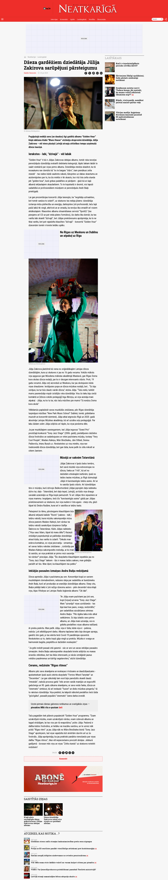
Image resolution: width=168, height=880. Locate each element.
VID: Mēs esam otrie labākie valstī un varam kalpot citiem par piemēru (62, 862)
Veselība (92, 19)
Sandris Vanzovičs (30, 73)
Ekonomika (101, 19)
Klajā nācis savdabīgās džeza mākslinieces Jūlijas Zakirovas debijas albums (33, 821)
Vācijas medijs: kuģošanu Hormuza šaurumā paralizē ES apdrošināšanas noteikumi (129, 115)
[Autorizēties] (165, 19)
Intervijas (54, 19)
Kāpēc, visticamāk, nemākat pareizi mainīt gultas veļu (130, 101)
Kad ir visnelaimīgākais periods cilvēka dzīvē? (127, 64)
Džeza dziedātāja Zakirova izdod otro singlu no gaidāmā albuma (53, 820)
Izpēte (72, 19)
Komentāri (64, 19)
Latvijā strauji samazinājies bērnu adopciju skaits (53, 876)
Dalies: (54, 753)
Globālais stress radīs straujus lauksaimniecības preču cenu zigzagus (61, 841)
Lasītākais (113, 58)
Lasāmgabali (81, 19)
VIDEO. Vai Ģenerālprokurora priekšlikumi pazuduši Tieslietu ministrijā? (63, 869)
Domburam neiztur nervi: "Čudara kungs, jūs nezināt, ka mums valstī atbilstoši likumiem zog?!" (129, 91)
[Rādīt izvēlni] (2, 19)
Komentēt (63, 759)
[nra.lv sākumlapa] (47, 8)
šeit (60, 707)
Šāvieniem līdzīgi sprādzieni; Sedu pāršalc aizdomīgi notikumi (130, 77)
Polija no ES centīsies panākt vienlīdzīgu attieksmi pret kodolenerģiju (62, 848)
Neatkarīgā (32, 57)
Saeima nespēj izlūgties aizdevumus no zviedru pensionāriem (58, 855)
